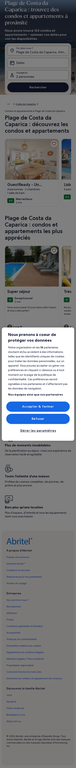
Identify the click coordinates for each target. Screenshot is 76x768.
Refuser (38, 419)
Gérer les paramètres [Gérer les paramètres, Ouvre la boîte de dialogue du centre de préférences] (38, 431)
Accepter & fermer (38, 406)
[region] (38, 384)
